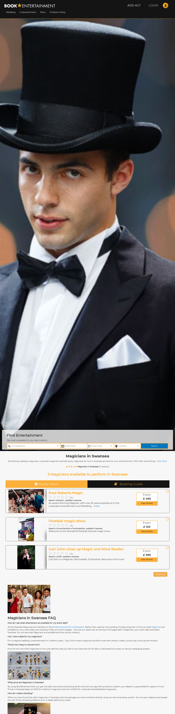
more (97, 506)
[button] (134, 5)
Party (43, 12)
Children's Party (58, 12)
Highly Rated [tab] (46, 484)
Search (154, 446)
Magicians (156, 627)
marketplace (78, 627)
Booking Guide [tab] (128, 484)
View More (162, 461)
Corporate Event (28, 12)
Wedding (10, 12)
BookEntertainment (62, 627)
